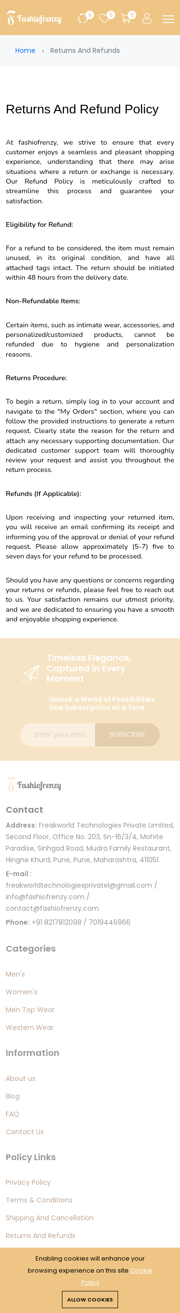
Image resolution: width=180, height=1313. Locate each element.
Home (25, 50)
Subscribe (127, 734)
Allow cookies (90, 1299)
